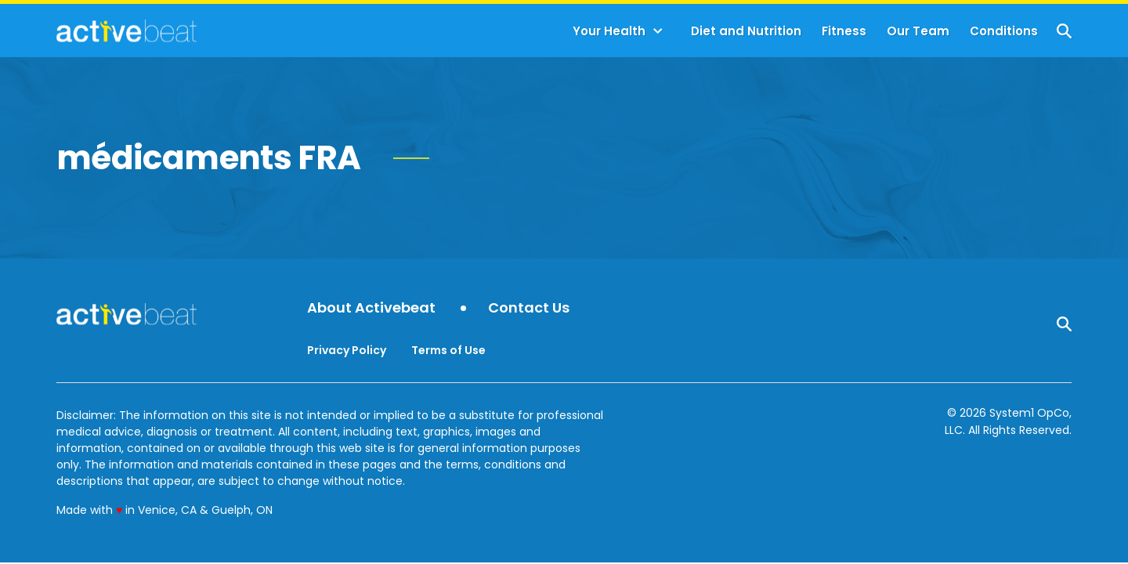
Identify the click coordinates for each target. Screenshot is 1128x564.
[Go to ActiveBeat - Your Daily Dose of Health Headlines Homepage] (126, 31)
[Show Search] (1064, 31)
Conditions (1004, 31)
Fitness (844, 31)
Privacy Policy (346, 350)
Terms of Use (448, 350)
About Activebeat (371, 308)
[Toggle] (658, 31)
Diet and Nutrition (746, 31)
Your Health (609, 31)
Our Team (918, 31)
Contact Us (528, 308)
